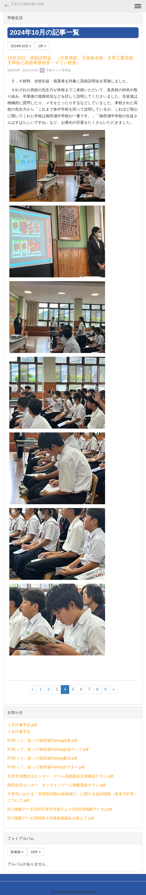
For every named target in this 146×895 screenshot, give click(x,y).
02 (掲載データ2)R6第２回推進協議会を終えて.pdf (50, 818)
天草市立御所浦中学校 (27, 4)
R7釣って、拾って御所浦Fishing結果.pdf (42, 740)
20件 (35, 852)
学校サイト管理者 (55, 70)
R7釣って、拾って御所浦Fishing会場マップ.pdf (48, 749)
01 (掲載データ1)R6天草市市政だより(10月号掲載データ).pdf (59, 809)
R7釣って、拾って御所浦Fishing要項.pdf (42, 758)
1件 (42, 46)
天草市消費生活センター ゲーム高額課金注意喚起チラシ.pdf (60, 776)
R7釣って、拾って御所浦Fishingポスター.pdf (46, 767)
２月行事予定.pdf (22, 725)
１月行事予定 (18, 732)
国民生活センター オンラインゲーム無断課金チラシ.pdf (56, 785)
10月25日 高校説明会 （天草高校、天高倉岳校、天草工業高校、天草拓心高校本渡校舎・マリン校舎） (72, 60)
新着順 (17, 852)
